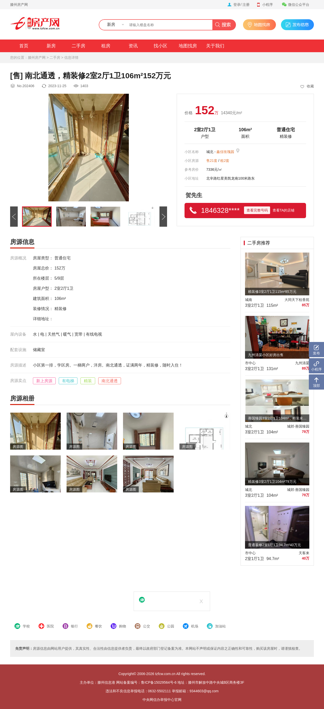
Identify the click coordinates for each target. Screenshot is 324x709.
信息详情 (71, 57)
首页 (23, 45)
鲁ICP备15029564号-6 (158, 682)
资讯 (133, 45)
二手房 (78, 45)
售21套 (211, 161)
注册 (246, 5)
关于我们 (215, 45)
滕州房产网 (19, 5)
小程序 (264, 5)
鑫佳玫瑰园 (225, 152)
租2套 (224, 161)
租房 (105, 45)
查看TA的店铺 (284, 210)
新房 (51, 45)
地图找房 (188, 45)
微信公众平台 (295, 5)
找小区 (160, 45)
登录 (236, 5)
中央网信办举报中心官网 (162, 700)
